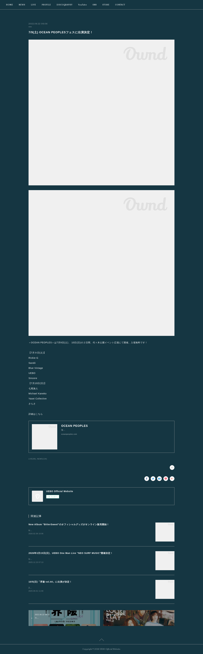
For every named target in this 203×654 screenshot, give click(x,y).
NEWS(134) (42, 459)
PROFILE (46, 4)
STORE (105, 4)
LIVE (33, 4)
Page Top (101, 640)
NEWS (22, 4)
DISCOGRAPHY (64, 4)
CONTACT (120, 4)
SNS (95, 4)
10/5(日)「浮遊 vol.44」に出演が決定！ (50, 581)
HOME (9, 4)
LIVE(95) (32, 459)
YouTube (82, 4)
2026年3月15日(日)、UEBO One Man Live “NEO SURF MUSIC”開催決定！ (71, 553)
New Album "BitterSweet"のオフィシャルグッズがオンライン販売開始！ (69, 524)
